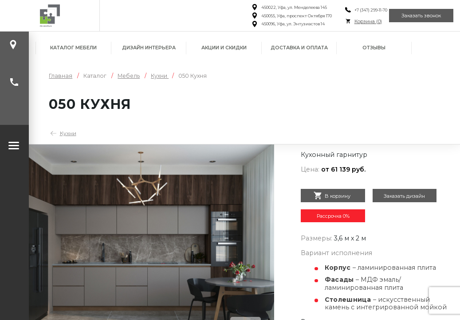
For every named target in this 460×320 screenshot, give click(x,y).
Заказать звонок (415, 15)
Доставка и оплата (299, 48)
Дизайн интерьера (149, 48)
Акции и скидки (224, 48)
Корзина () (353, 21)
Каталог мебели (73, 48)
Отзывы (373, 48)
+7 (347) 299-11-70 (356, 10)
